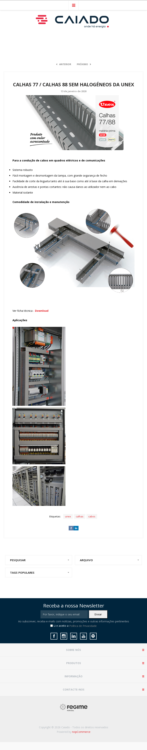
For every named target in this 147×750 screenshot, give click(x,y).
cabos (91, 516)
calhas (79, 516)
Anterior (65, 64)
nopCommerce (81, 732)
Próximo (82, 64)
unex (68, 516)
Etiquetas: (55, 516)
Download (41, 310)
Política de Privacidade (83, 626)
